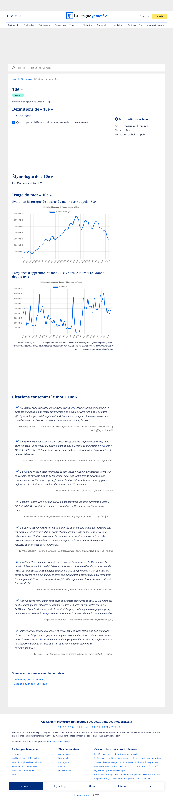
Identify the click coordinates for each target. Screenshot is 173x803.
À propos (16, 750)
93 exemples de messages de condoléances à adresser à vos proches (126, 758)
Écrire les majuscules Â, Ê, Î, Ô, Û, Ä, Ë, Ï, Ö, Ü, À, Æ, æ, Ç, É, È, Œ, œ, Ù (126, 762)
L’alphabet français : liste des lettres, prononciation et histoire (122, 775)
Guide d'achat (64, 767)
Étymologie (60, 786)
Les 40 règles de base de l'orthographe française (116, 750)
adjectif (18, 86)
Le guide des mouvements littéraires (111, 779)
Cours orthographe (156, 14)
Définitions (26, 786)
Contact (15, 771)
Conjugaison (29, 14)
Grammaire (102, 14)
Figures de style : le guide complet (110, 767)
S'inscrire (159, 5)
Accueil (15, 70)
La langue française (83, 791)
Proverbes (74, 14)
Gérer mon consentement (24, 767)
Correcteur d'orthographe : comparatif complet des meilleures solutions (127, 771)
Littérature (88, 14)
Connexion (144, 5)
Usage (92, 786)
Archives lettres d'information (25, 754)
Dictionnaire (14, 14)
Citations (131, 14)
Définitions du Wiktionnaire (29, 674)
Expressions (60, 14)
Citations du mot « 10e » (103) (30, 679)
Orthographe (45, 14)
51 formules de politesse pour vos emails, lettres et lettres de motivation (127, 754)
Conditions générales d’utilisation (27, 758)
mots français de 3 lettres (58, 738)
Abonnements (64, 750)
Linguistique (118, 14)
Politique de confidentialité (24, 762)
